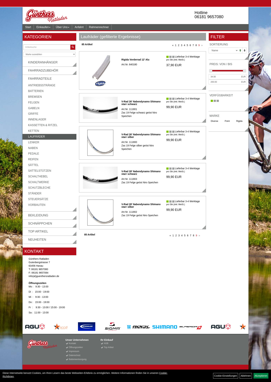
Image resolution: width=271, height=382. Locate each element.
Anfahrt (79, 27)
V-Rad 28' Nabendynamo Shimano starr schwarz (141, 172)
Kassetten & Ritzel (43, 125)
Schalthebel (38, 176)
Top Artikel (38, 231)
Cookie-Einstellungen (225, 375)
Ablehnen (246, 375)
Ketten (33, 130)
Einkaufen (43, 27)
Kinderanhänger (43, 62)
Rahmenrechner (99, 27)
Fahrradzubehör (43, 70)
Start (28, 27)
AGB (106, 343)
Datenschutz (75, 355)
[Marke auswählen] (49, 54)
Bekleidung (38, 215)
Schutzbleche (39, 187)
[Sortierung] (223, 50)
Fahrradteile (40, 78)
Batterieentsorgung (77, 359)
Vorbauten (36, 204)
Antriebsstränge (41, 85)
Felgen (33, 102)
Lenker (33, 142)
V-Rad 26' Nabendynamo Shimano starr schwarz (141, 103)
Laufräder (36, 136)
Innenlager (37, 119)
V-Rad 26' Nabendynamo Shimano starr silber (141, 135)
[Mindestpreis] (224, 76)
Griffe (33, 113)
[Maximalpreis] (224, 82)
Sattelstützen (39, 170)
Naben (33, 148)
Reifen (33, 159)
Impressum (74, 351)
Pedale (33, 153)
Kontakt (72, 343)
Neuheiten (37, 239)
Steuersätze (38, 199)
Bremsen (35, 96)
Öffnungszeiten (76, 347)
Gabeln (33, 108)
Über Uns (62, 27)
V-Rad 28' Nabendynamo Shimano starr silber (141, 205)
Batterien (35, 91)
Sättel (33, 165)
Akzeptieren (261, 375)
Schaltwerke (38, 182)
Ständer (34, 193)
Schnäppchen (40, 223)
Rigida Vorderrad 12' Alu (135, 59)
